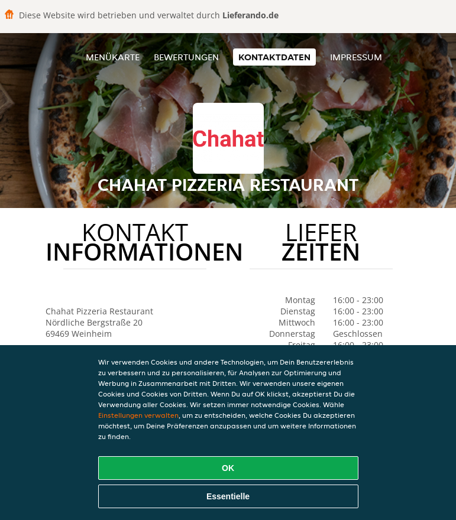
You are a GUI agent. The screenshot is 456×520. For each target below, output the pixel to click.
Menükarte (113, 57)
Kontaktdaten (274, 57)
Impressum (356, 57)
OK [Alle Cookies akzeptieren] (228, 468)
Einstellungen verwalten (138, 415)
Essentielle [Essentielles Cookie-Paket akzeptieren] (228, 496)
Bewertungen (186, 57)
